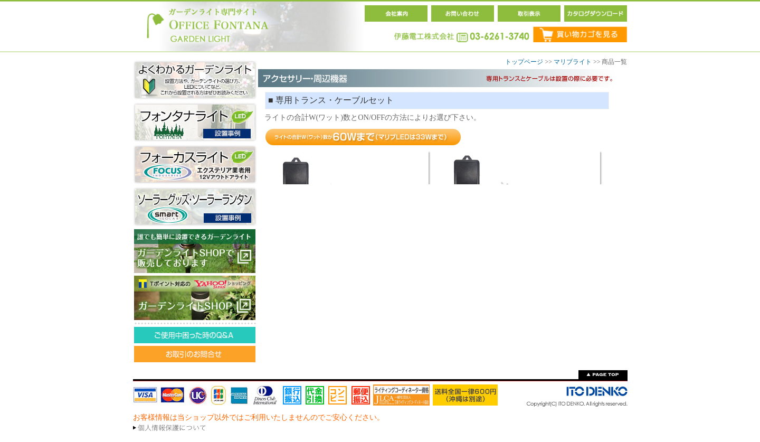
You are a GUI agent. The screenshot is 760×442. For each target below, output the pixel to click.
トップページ (524, 61)
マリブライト (573, 61)
